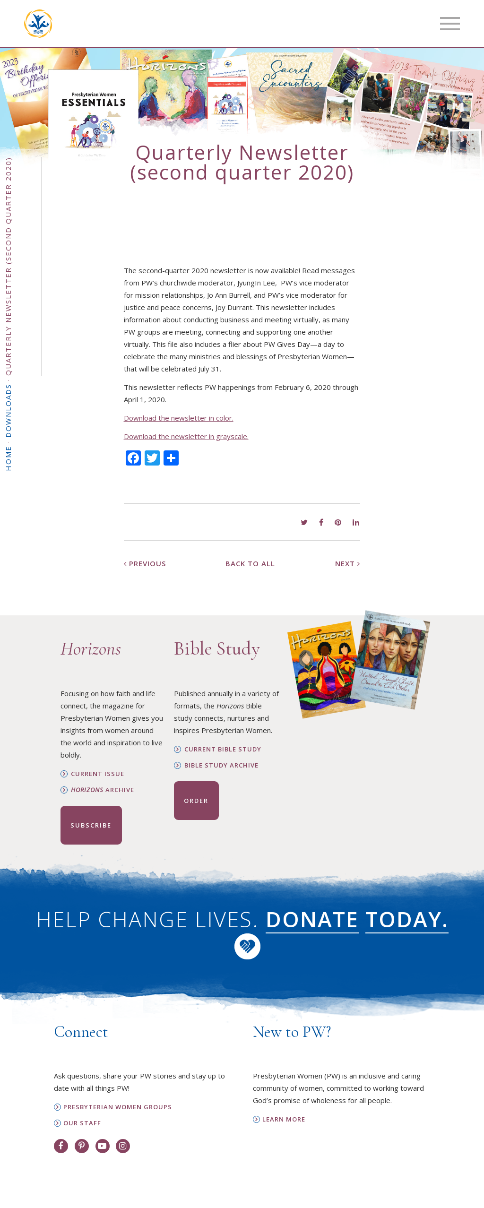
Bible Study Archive (221, 765)
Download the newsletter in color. (178, 418)
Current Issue (97, 774)
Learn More (283, 1119)
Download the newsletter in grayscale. (186, 436)
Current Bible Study (222, 749)
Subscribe (91, 825)
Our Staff (82, 1123)
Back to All (250, 563)
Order (196, 800)
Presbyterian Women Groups (117, 1107)
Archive (102, 790)
